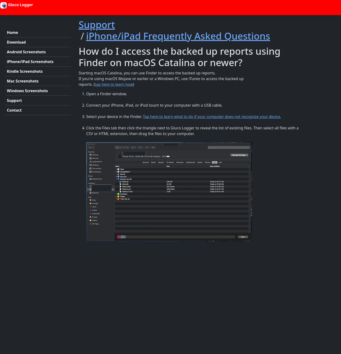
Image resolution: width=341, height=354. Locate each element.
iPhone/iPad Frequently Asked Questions (178, 35)
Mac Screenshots (23, 81)
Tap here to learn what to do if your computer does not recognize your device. (212, 116)
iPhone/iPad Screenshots (30, 61)
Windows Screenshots (27, 90)
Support (14, 100)
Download (16, 42)
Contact (14, 110)
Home (12, 32)
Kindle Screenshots (25, 71)
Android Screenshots (26, 51)
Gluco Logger (16, 5)
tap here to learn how (114, 84)
